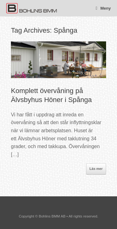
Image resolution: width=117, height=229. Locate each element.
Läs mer (96, 169)
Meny (103, 8)
